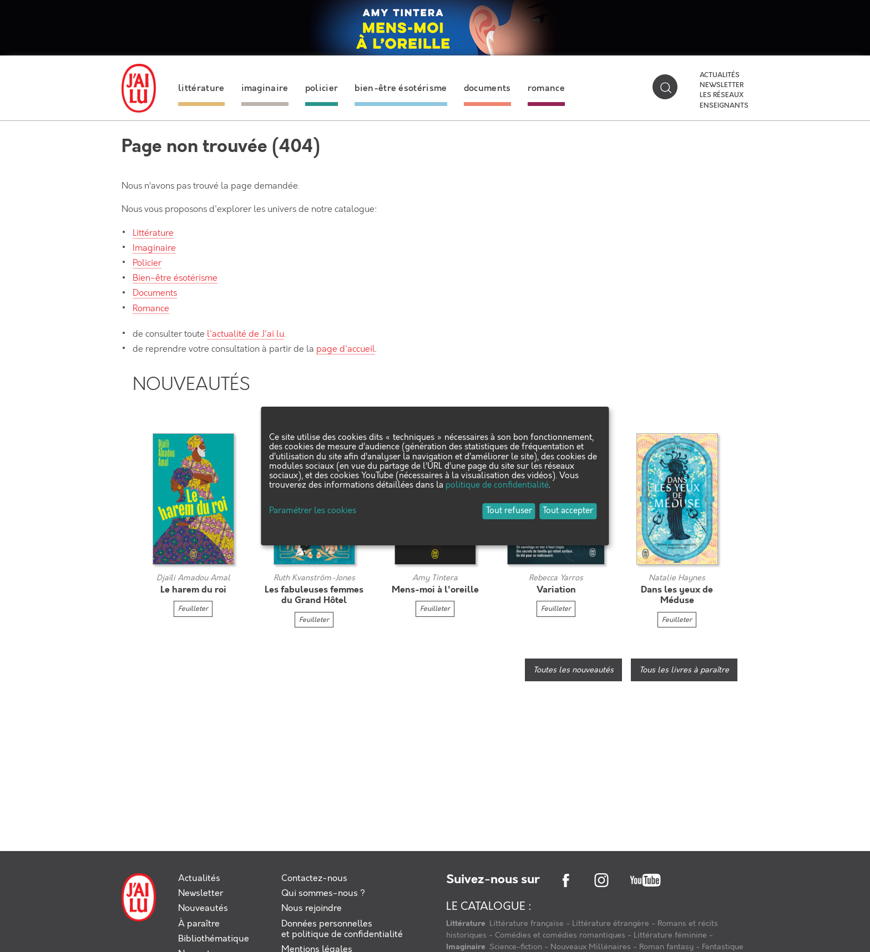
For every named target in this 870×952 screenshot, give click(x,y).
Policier (147, 263)
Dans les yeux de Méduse (677, 595)
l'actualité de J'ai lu (245, 334)
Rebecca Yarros (556, 578)
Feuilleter (193, 609)
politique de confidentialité (497, 485)
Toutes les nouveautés (573, 670)
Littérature (153, 233)
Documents (155, 293)
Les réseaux (721, 95)
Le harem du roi (193, 590)
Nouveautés (203, 908)
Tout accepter (568, 511)
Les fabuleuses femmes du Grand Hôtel (314, 595)
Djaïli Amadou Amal (193, 578)
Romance (151, 308)
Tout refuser (509, 511)
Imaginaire (154, 248)
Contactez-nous (314, 878)
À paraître (199, 924)
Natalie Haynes (677, 578)
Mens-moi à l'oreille (435, 590)
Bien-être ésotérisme (175, 278)
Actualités (720, 75)
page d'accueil (345, 349)
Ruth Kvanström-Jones (314, 578)
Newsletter (721, 85)
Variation (556, 590)
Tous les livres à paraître (684, 670)
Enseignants (724, 106)
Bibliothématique (213, 939)
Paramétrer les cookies (312, 511)
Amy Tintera (435, 578)
